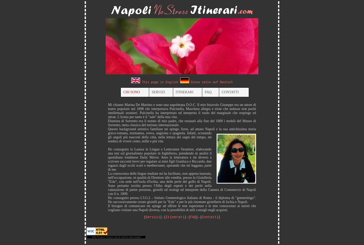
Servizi (152, 217)
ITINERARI (184, 92)
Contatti (210, 217)
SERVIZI (158, 92)
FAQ (208, 92)
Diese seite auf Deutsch (212, 82)
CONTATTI (230, 92)
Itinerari (175, 217)
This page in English (160, 82)
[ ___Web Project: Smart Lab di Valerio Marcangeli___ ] (116, 237)
